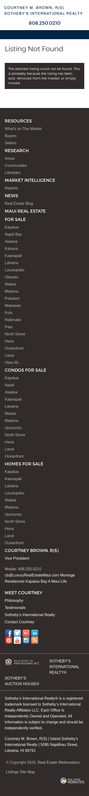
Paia (8, 327)
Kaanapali (13, 256)
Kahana (11, 249)
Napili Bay (13, 234)
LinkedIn (34, 633)
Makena (11, 291)
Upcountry (13, 428)
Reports (11, 188)
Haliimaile (13, 320)
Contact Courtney (19, 622)
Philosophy (14, 601)
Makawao (13, 306)
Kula (8, 313)
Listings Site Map (20, 772)
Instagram (26, 640)
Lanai (9, 355)
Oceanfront (14, 348)
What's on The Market (23, 129)
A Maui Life (57, 581)
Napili (9, 385)
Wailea (10, 284)
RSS (34, 640)
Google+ (26, 633)
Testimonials (15, 608)
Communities (16, 166)
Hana (9, 341)
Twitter (17, 633)
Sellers (10, 143)
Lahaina (11, 263)
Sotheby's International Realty (30, 615)
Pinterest (8, 640)
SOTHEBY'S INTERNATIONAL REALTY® (64, 666)
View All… (13, 363)
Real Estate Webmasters (59, 762)
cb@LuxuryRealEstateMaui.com (32, 575)
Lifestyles (13, 173)
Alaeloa (11, 241)
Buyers (11, 136)
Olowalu (12, 277)
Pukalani (12, 298)
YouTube (17, 640)
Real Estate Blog (19, 203)
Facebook (8, 633)
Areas (10, 158)
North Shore (15, 334)
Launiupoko (14, 270)
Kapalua (12, 227)
